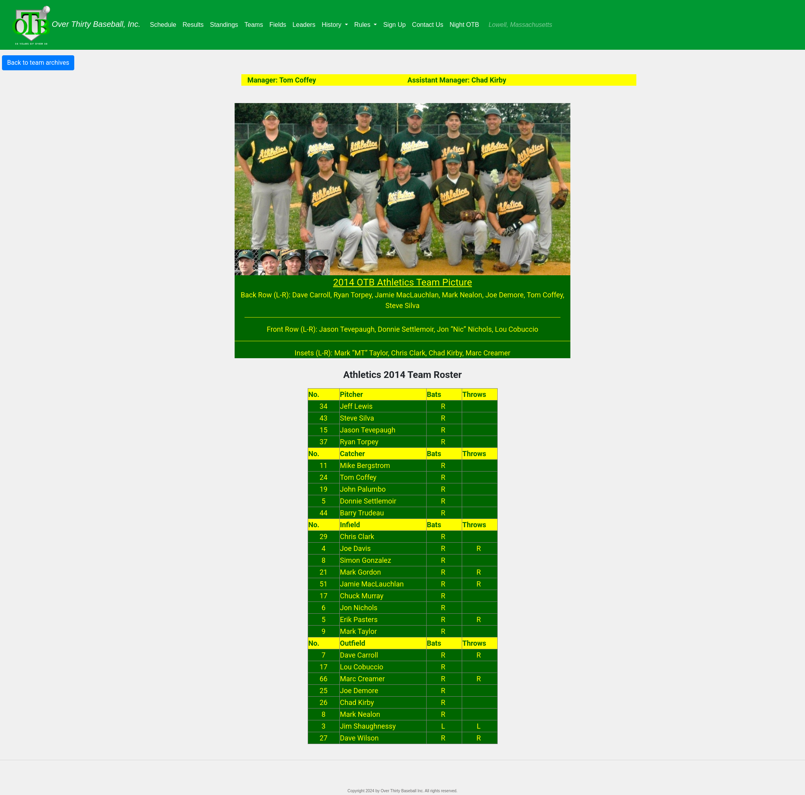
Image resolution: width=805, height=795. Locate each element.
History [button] (332, 24)
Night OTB (464, 24)
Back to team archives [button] (38, 62)
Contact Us (427, 24)
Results (194, 24)
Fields (279, 24)
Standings (225, 24)
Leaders (306, 24)
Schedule (165, 24)
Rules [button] (363, 24)
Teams (255, 24)
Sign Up (394, 24)
